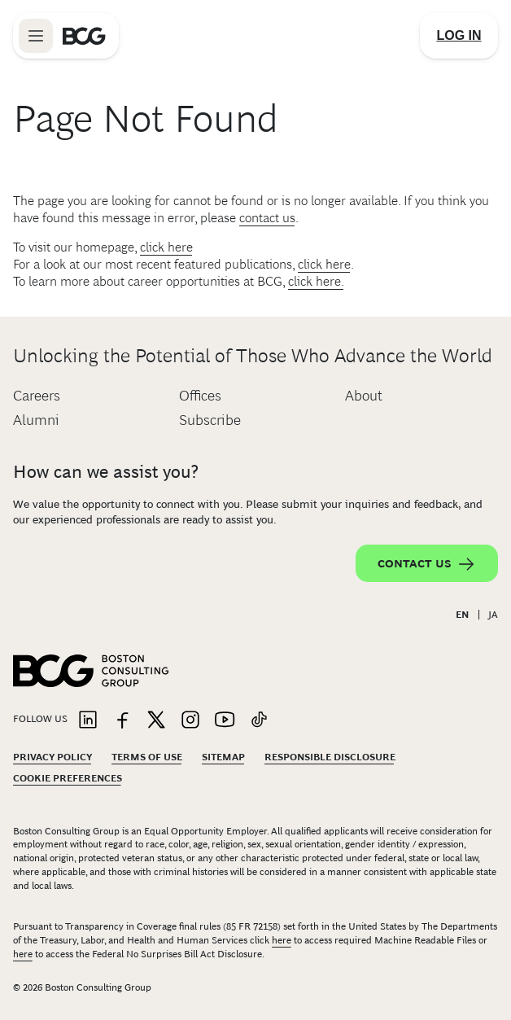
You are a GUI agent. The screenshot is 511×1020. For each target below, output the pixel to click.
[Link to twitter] (156, 721)
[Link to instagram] (190, 721)
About (363, 395)
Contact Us (427, 564)
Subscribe (210, 420)
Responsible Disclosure (329, 757)
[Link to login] (459, 36)
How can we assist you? (106, 472)
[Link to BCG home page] (84, 36)
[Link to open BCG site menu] (36, 35)
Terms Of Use (146, 757)
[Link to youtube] (224, 721)
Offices (200, 395)
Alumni (36, 420)
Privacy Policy (52, 757)
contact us (267, 218)
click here (166, 247)
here (281, 940)
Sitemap (223, 757)
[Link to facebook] (122, 721)
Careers (36, 395)
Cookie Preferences (67, 778)
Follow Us (40, 719)
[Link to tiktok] (258, 721)
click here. (316, 281)
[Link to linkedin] (87, 721)
